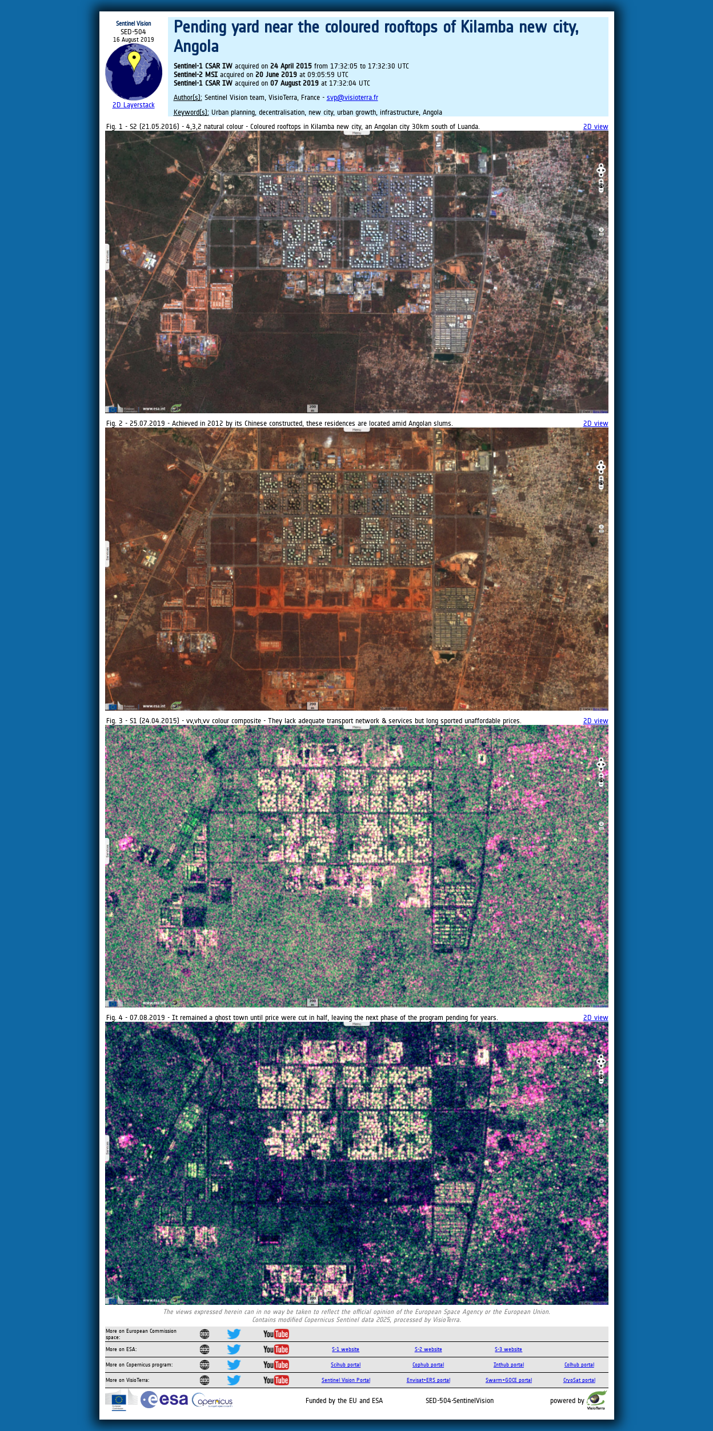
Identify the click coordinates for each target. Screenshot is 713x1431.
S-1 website (345, 1349)
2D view (595, 126)
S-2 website (428, 1349)
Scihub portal (345, 1364)
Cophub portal (428, 1364)
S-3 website (508, 1349)
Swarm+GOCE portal (509, 1380)
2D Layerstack (134, 104)
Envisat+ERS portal (428, 1380)
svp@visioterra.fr (352, 97)
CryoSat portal (579, 1380)
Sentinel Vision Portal (346, 1380)
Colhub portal (579, 1364)
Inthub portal (509, 1364)
